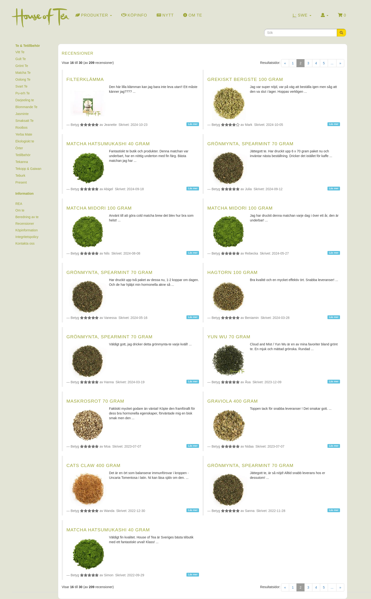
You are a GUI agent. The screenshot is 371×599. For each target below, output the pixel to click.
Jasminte (22, 114)
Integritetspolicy (26, 237)
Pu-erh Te (22, 93)
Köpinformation (26, 230)
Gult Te (20, 59)
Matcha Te (23, 73)
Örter (19, 148)
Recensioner (24, 223)
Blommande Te (26, 107)
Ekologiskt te (24, 141)
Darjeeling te (24, 100)
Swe (302, 15)
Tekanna (21, 162)
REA (18, 204)
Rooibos (21, 127)
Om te (19, 210)
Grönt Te (21, 66)
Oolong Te (23, 79)
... (332, 63)
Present (21, 182)
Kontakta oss (25, 243)
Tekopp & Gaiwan (28, 169)
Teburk (20, 175)
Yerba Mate (23, 134)
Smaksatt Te (24, 121)
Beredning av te (27, 217)
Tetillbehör (23, 155)
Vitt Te (19, 52)
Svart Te (21, 86)
